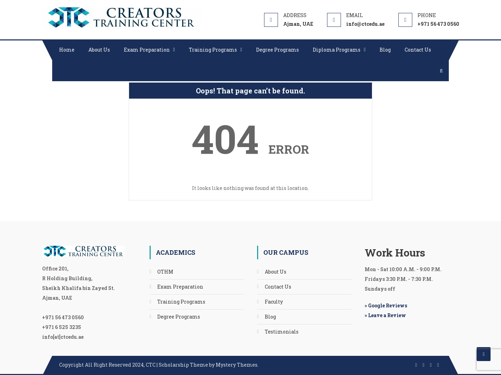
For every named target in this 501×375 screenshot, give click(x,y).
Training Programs (213, 49)
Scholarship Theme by (137, 364)
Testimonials (282, 331)
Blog (385, 49)
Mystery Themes (236, 364)
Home (66, 49)
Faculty (274, 301)
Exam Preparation (147, 49)
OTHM (165, 271)
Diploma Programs (336, 49)
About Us (99, 49)
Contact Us (418, 49)
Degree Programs (277, 49)
